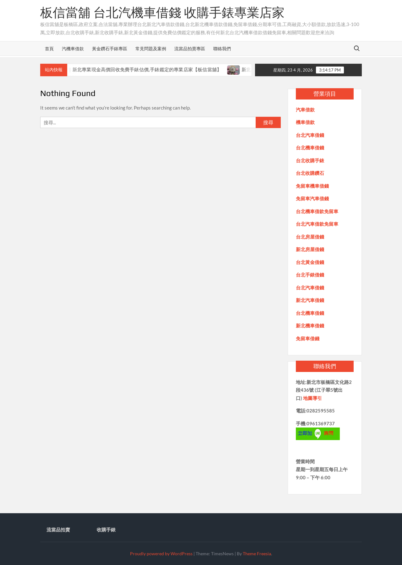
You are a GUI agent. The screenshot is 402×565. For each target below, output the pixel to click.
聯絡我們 (222, 48)
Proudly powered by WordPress (161, 553)
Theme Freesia (257, 553)
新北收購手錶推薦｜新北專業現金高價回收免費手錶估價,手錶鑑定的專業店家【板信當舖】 (131, 69)
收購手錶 (106, 529)
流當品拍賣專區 (189, 48)
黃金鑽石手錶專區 (109, 48)
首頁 (49, 48)
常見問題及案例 (150, 48)
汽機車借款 (73, 48)
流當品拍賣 (58, 529)
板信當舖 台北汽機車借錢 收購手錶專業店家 (162, 12)
